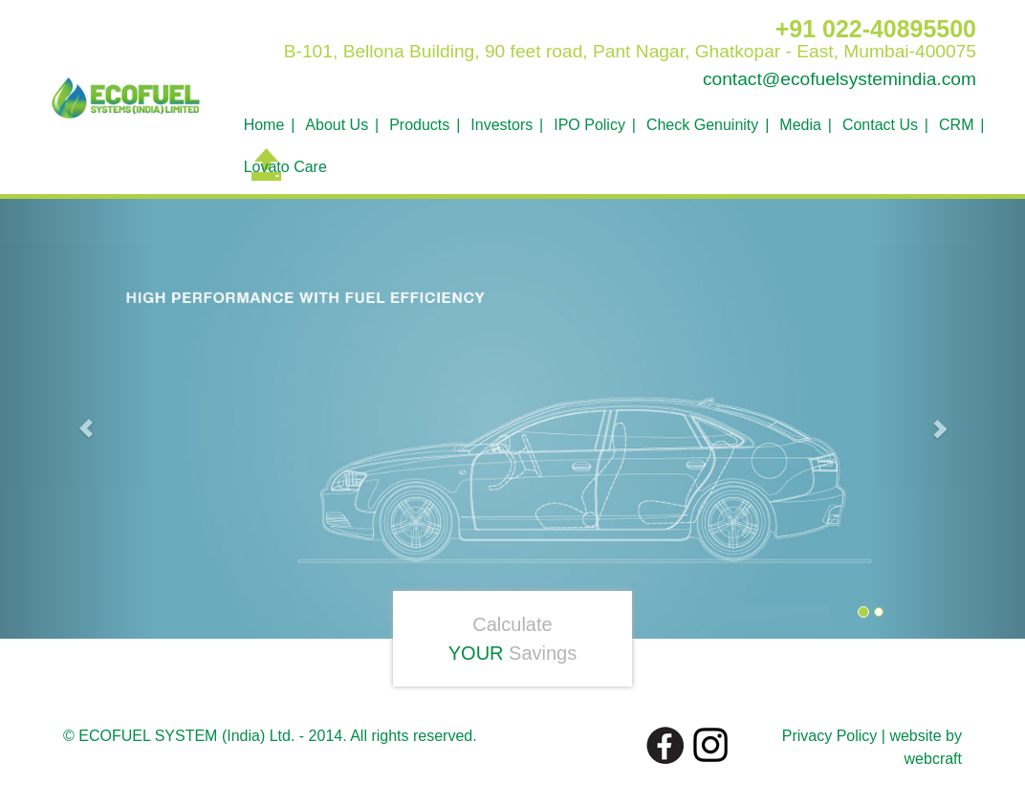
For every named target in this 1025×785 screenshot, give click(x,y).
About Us (336, 125)
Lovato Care (285, 167)
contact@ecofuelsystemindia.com (839, 79)
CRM (956, 125)
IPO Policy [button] (589, 125)
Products (419, 125)
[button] (77, 419)
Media (800, 125)
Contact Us (880, 125)
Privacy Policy (830, 736)
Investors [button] (501, 125)
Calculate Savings (513, 639)
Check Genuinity (702, 125)
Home (264, 125)
